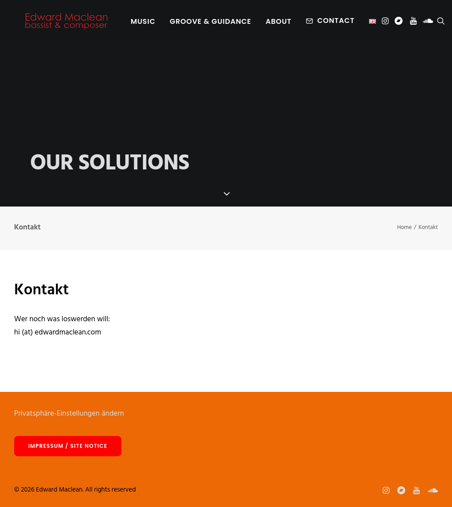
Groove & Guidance (210, 24)
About (278, 24)
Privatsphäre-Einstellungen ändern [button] (69, 414)
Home (404, 227)
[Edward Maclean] (66, 23)
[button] (385, 23)
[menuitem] (142, 24)
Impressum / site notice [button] (67, 446)
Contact (335, 23)
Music (142, 24)
